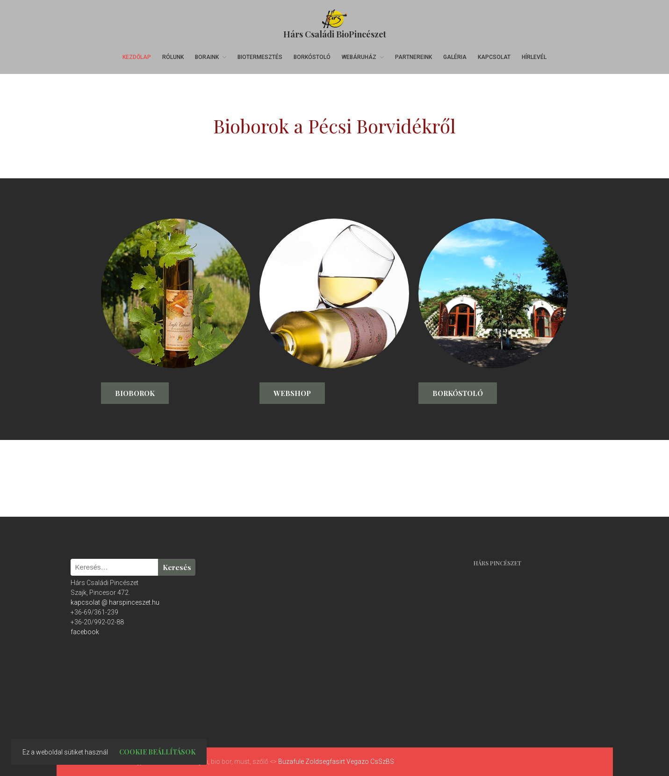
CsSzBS (382, 761)
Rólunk (173, 57)
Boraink (207, 57)
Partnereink (413, 57)
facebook (85, 632)
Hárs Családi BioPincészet (334, 34)
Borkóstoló (312, 57)
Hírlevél (534, 57)
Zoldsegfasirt (325, 761)
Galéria (455, 57)
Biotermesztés (259, 57)
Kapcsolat (494, 57)
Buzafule (291, 761)
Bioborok (135, 393)
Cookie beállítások (157, 751)
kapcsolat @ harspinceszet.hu (115, 602)
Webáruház (359, 57)
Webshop (292, 393)
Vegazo (357, 761)
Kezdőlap (136, 57)
